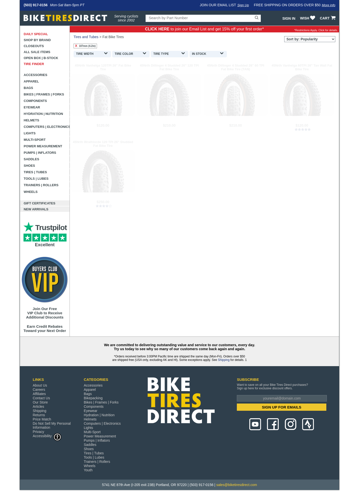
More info (328, 5)
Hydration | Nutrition (43, 114)
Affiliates (39, 394)
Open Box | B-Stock (41, 58)
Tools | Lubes (36, 178)
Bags (28, 88)
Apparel (31, 81)
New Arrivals (36, 209)
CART (328, 18)
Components (35, 101)
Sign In (288, 18)
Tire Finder (34, 64)
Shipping (224, 360)
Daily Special (36, 34)
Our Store (40, 402)
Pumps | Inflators (40, 153)
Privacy (38, 432)
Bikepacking (93, 398)
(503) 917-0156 (36, 5)
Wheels (31, 192)
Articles (38, 407)
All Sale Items (37, 52)
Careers (39, 390)
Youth (88, 470)
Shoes (29, 165)
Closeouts (34, 46)
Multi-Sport (35, 140)
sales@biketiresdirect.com (236, 485)
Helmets (31, 120)
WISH (308, 18)
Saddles (31, 159)
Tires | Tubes (35, 172)
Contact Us (41, 398)
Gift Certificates (39, 203)
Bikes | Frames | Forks (44, 94)
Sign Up (243, 5)
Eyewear (32, 107)
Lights (30, 133)
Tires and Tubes (86, 37)
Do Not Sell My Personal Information (52, 425)
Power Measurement (43, 146)
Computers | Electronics (47, 127)
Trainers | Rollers (41, 185)
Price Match (42, 419)
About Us (40, 385)
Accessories (35, 75)
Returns (39, 415)
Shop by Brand (37, 40)
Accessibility (47, 436)
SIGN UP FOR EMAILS (281, 407)
